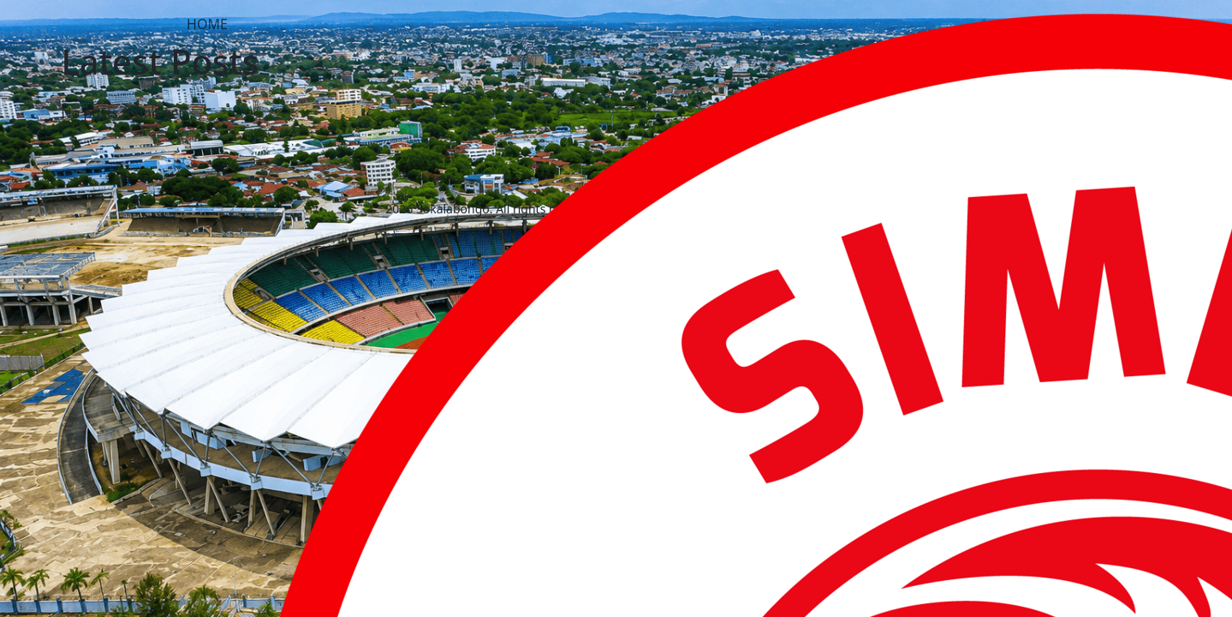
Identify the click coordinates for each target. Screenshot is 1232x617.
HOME (207, 24)
